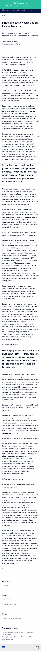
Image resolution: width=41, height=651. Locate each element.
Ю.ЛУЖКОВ (6, 70)
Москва (6, 586)
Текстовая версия (7, 639)
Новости (21, 633)
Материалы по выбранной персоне (17, 10)
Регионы (6, 600)
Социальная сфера (10, 604)
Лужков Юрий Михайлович (12, 618)
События (5, 16)
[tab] (4, 647)
